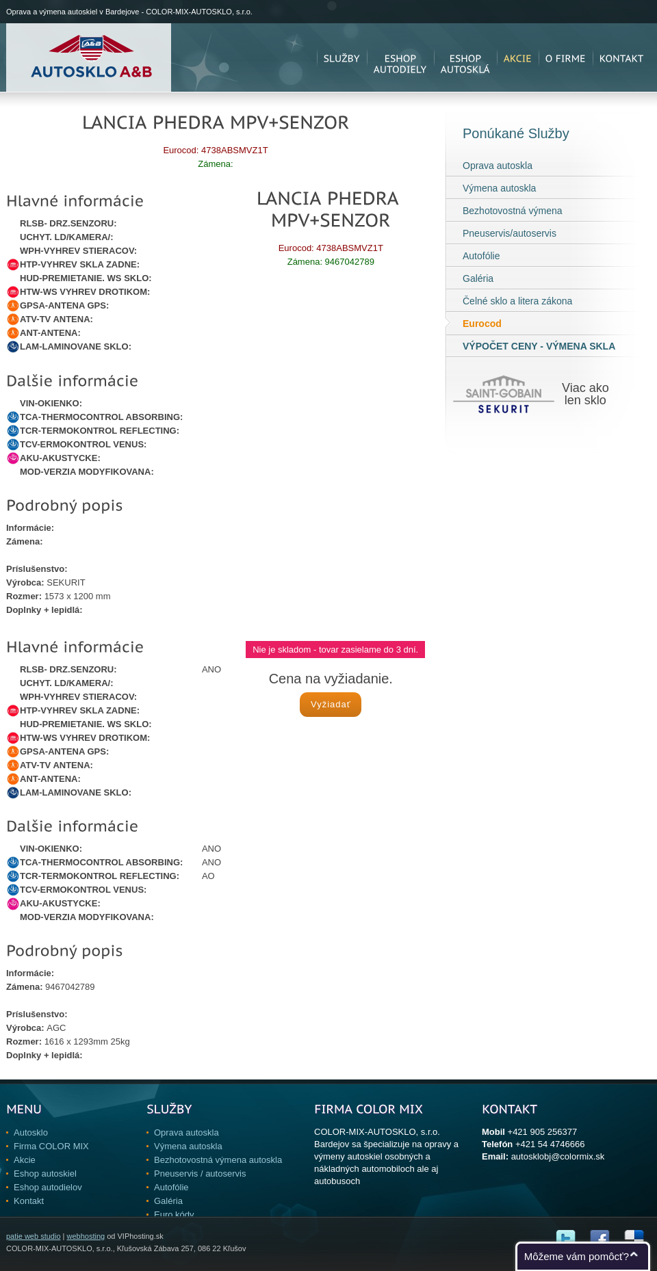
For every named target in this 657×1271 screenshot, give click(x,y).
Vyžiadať (331, 704)
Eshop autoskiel (45, 1173)
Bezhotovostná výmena (513, 210)
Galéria (478, 278)
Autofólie (481, 255)
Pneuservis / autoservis (200, 1173)
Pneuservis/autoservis (509, 233)
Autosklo (31, 1132)
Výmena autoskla (499, 188)
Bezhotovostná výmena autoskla (218, 1160)
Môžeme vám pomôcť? (576, 1256)
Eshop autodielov (48, 1187)
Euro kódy (174, 1214)
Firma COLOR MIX (51, 1146)
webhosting (85, 1236)
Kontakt (29, 1201)
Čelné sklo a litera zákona (517, 301)
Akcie (25, 1160)
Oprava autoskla (497, 165)
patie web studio (33, 1236)
